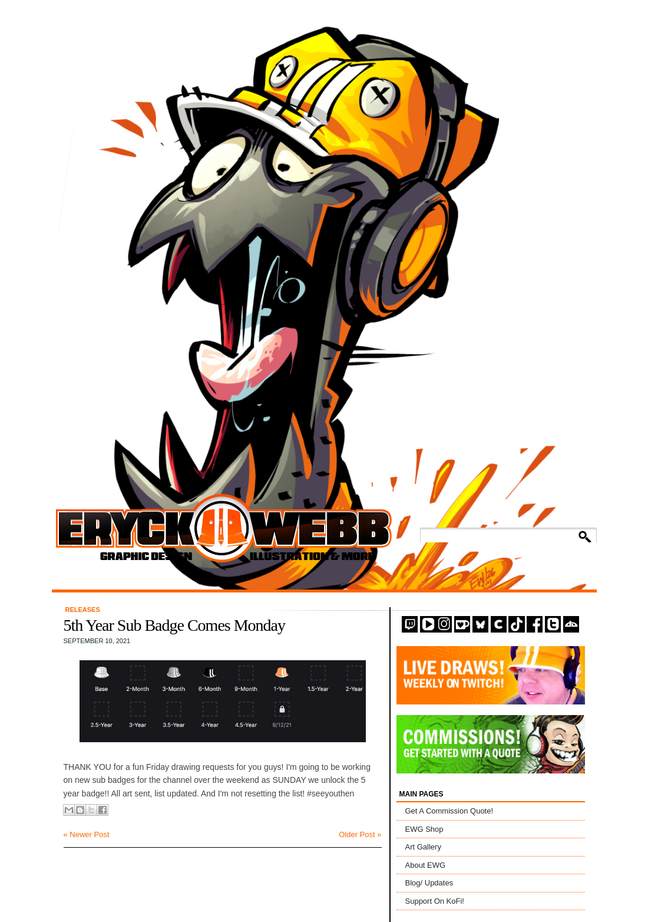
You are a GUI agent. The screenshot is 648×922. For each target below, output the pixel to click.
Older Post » (360, 834)
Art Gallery (423, 846)
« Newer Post (87, 834)
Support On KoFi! (434, 901)
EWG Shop (424, 829)
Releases (82, 609)
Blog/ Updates (429, 882)
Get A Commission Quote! (449, 810)
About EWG (425, 865)
